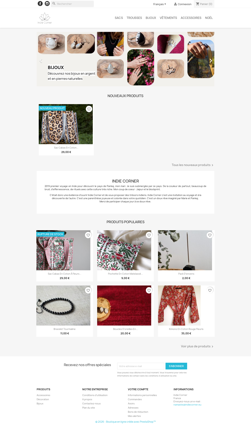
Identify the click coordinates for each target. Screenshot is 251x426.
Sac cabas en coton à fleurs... (64, 273)
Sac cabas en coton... (66, 147)
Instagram (47, 3)
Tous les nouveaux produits (193, 165)
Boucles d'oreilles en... (125, 329)
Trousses (134, 18)
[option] (125, 59)
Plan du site (88, 407)
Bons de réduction (138, 411)
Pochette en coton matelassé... (125, 273)
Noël (209, 18)
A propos (87, 399)
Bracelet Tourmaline (65, 329)
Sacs (119, 18)
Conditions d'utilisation (95, 395)
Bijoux (151, 18)
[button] (50, 59)
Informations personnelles (142, 395)
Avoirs (131, 403)
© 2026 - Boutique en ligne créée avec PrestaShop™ (125, 421)
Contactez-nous (91, 403)
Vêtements (168, 18)
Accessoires (191, 18)
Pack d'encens (186, 273)
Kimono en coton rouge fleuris (186, 329)
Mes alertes (134, 416)
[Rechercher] (72, 4)
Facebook (40, 3)
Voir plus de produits (197, 346)
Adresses (133, 407)
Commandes (135, 399)
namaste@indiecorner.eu (187, 404)
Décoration (43, 399)
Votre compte (138, 389)
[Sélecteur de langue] (160, 4)
